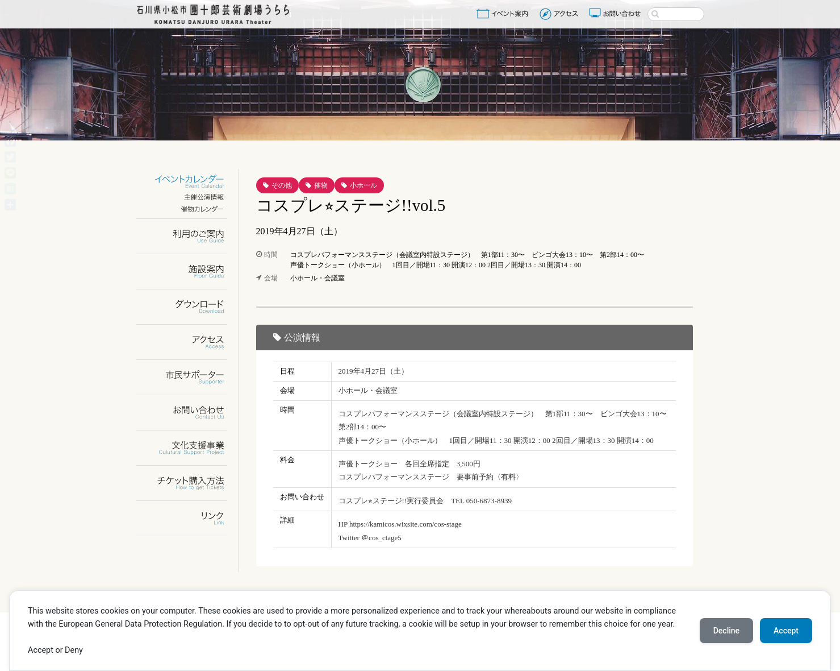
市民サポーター (188, 377)
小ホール (363, 185)
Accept (786, 630)
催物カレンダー (188, 209)
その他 (281, 185)
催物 (321, 185)
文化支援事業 (188, 448)
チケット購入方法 (188, 483)
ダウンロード (188, 307)
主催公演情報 (188, 197)
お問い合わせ (616, 13)
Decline (726, 630)
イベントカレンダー (188, 182)
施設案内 (188, 271)
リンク (188, 518)
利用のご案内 (188, 236)
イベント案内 (504, 13)
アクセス (560, 13)
